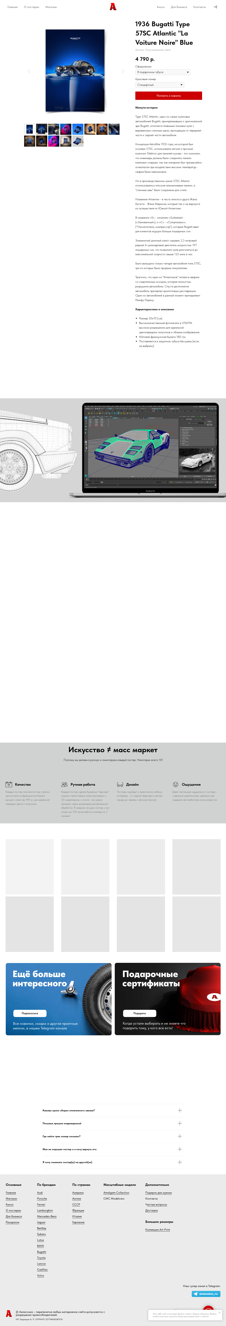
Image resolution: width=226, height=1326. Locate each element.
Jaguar (41, 1222)
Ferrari (41, 1204)
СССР (76, 1204)
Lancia (41, 1263)
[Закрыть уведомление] (219, 1312)
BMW (40, 1246)
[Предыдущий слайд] (29, 71)
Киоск (161, 7)
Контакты (199, 7)
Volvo (40, 1275)
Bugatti (41, 1252)
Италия (77, 1216)
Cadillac (42, 1269)
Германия (78, 1222)
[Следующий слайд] (123, 71)
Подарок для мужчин (158, 1192)
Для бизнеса (179, 7)
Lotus (40, 1240)
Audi (40, 1192)
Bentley (41, 1228)
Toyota (41, 1257)
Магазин (51, 7)
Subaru (41, 1234)
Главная (12, 7)
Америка (78, 1192)
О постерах (31, 7)
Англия (76, 1198)
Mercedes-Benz (47, 1216)
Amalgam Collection (116, 1192)
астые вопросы (157, 1204)
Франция (78, 1210)
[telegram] (215, 7)
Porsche (42, 1198)
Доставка (151, 1210)
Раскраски (12, 1222)
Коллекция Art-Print (157, 1229)
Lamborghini (45, 1210)
